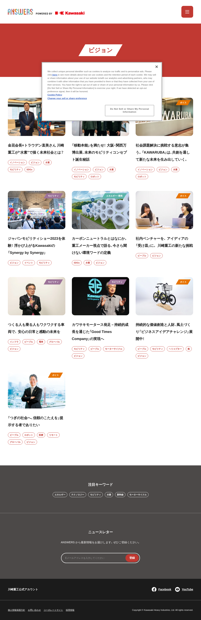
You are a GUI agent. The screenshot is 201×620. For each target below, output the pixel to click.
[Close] (156, 66)
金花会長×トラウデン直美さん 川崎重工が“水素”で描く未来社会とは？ (36, 148)
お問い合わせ (34, 610)
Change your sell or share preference (67, 98)
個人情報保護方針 (16, 610)
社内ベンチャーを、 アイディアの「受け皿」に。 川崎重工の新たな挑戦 (164, 242)
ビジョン (35, 162)
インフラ (14, 342)
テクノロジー (77, 494)
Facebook (161, 589)
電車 (41, 342)
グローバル (54, 342)
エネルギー (60, 494)
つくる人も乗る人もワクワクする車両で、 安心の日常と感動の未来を (36, 328)
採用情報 (70, 610)
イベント (28, 263)
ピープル (142, 255)
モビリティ (15, 169)
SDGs (29, 169)
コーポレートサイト (53, 610)
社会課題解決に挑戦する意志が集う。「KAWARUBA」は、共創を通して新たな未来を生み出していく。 (163, 152)
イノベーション (17, 162)
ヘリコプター (175, 349)
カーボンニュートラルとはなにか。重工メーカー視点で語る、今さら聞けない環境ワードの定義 (100, 246)
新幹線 (120, 494)
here (55, 75)
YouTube (184, 589)
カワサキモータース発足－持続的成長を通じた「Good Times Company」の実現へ (100, 332)
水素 (47, 162)
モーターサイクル (113, 349)
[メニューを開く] (187, 12)
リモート (53, 435)
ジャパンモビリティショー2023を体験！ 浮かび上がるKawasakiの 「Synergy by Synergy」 (36, 246)
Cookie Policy (55, 95)
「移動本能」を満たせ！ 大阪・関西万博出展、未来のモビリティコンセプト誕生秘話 (99, 152)
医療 (41, 435)
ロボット (94, 176)
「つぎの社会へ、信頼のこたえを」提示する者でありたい (35, 421)
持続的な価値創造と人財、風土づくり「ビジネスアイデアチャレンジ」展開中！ (164, 332)
